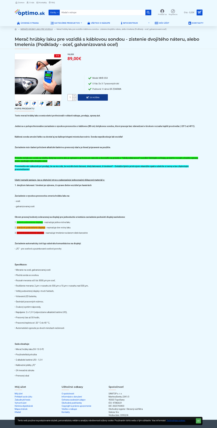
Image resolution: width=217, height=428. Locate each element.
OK (198, 421)
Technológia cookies (175, 420)
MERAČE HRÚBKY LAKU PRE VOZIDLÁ (37, 29)
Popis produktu (24, 108)
